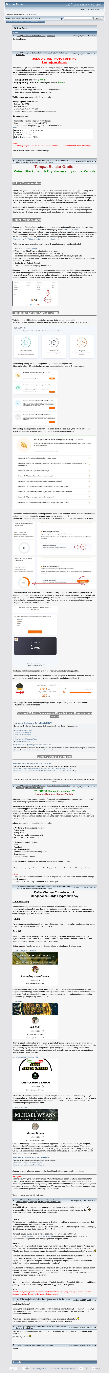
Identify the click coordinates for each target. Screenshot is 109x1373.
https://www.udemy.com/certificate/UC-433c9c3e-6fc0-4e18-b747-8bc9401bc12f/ (42, 771)
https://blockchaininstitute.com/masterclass (43, 750)
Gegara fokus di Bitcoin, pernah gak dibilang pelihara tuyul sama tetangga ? (43, 1300)
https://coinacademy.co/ (23, 734)
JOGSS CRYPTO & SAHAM (26, 1057)
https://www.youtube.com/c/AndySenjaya (28, 1163)
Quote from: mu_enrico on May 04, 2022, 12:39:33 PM (31, 1157)
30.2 (32, 18)
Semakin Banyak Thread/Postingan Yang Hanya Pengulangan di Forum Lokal (38, 1201)
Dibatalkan (51, 36)
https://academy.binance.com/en (26, 737)
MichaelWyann (21, 1107)
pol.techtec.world (71, 229)
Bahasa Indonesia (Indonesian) (33, 160)
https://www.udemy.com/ (23, 730)
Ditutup (50, 1345)
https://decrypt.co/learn (23, 741)
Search (21, 22)
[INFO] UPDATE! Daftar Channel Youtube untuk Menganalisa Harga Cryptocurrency (43, 887)
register (33, 14)
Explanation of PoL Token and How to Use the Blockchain (35, 239)
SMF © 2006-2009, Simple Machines (63, 1369)
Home (10, 22)
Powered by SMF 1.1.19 (41, 1369)
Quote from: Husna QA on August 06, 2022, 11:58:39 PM (32, 763)
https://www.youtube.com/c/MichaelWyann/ (29, 1165)
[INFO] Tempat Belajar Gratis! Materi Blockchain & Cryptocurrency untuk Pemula (42, 161)
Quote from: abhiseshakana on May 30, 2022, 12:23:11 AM (32, 723)
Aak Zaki (18, 1001)
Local (19, 36)
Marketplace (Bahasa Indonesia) (34, 36)
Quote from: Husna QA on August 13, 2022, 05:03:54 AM (32, 745)
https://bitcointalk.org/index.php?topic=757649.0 (32, 1236)
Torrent (36, 18)
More (41, 22)
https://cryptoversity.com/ (23, 732)
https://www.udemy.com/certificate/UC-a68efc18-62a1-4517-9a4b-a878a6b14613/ (42, 768)
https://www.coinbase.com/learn (26, 739)
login (26, 14)
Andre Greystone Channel (25, 951)
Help (15, 22)
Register (34, 22)
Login (28, 22)
